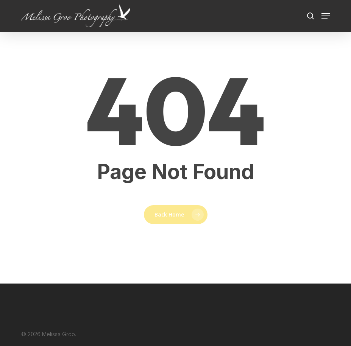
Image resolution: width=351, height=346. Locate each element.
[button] (325, 16)
